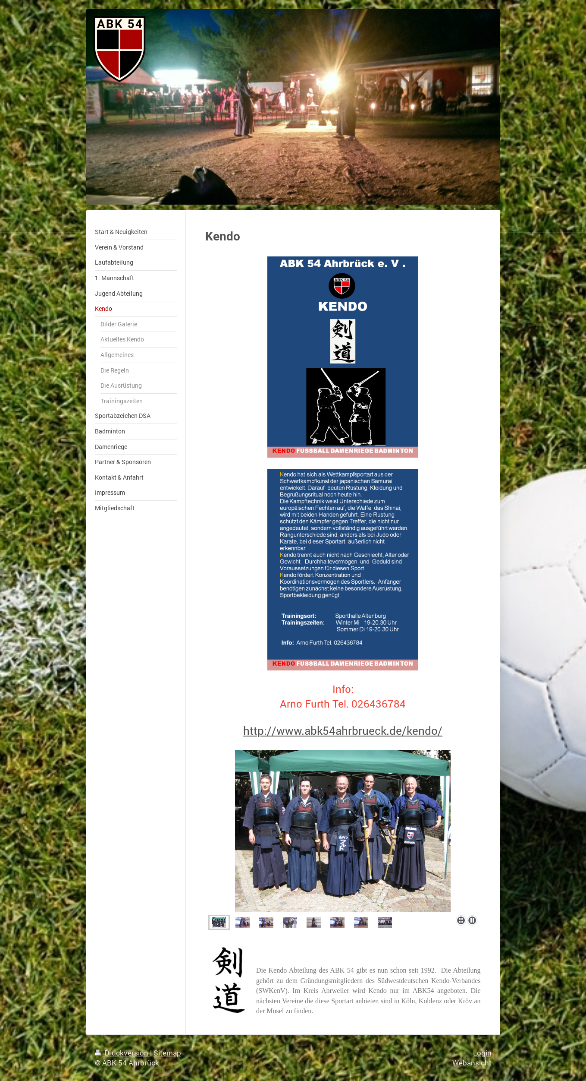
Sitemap (167, 1053)
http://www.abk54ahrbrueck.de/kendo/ (342, 730)
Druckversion (122, 1053)
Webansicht (472, 1063)
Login (482, 1053)
